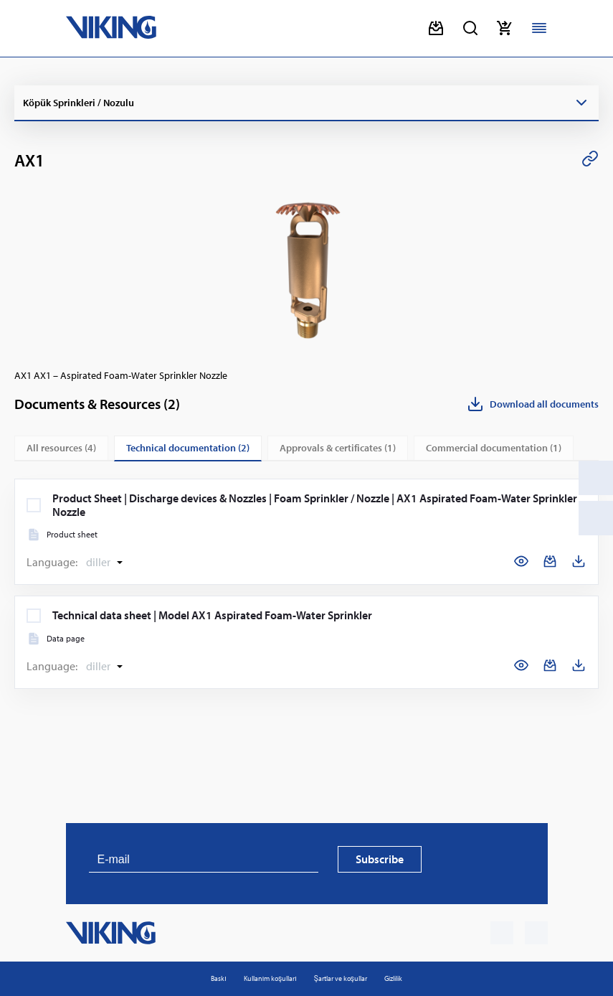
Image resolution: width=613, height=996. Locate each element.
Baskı (218, 978)
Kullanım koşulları (270, 978)
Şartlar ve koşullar (340, 978)
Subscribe (380, 859)
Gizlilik (393, 978)
